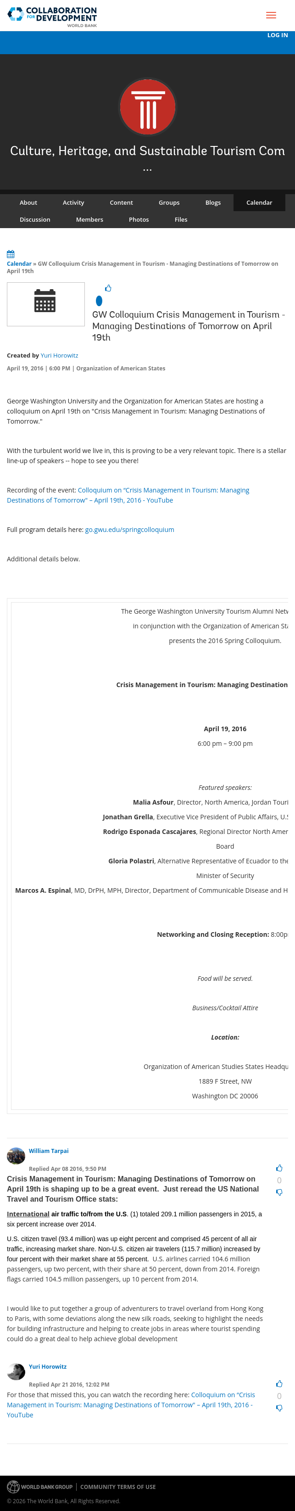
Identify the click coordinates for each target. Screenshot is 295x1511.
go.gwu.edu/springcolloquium (129, 529)
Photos (139, 219)
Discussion (35, 219)
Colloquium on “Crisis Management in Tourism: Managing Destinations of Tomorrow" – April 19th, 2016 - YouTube (131, 1404)
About (28, 202)
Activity (73, 202)
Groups (169, 202)
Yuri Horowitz (59, 355)
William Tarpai (49, 1151)
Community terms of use (118, 1487)
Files (181, 219)
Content (121, 202)
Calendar (259, 202)
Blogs (213, 202)
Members (89, 219)
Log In (277, 35)
